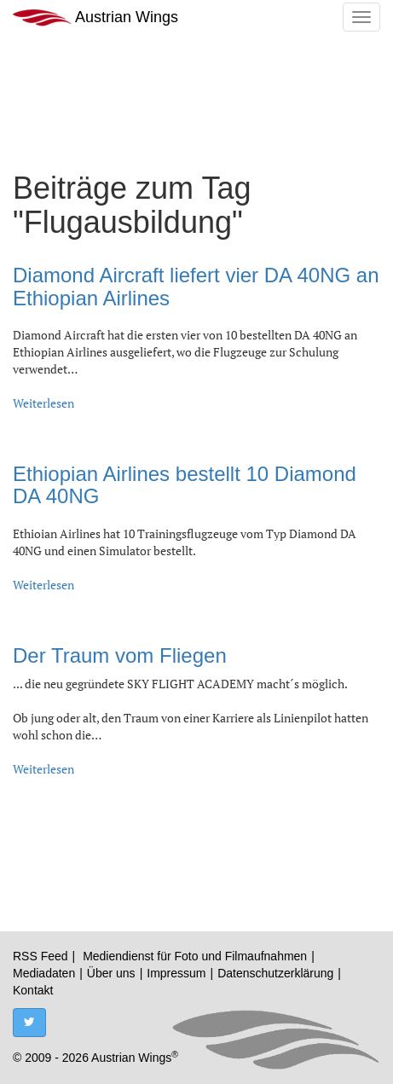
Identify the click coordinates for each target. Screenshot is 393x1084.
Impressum (176, 973)
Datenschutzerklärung (275, 973)
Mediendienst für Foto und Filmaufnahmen (195, 956)
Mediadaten (44, 973)
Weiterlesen (43, 403)
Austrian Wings (95, 17)
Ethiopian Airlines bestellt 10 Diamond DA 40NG (184, 484)
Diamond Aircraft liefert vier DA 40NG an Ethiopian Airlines (196, 286)
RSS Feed (40, 956)
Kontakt (33, 990)
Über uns (111, 973)
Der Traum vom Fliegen (120, 655)
